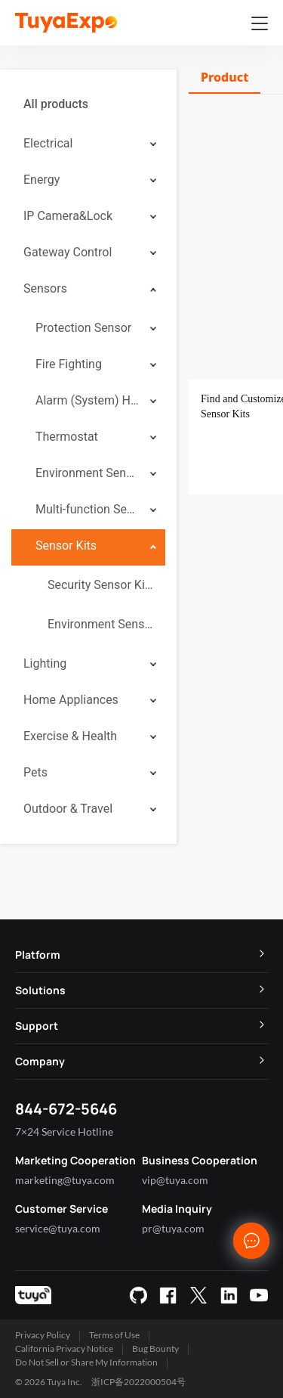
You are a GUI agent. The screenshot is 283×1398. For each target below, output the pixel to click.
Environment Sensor (87, 473)
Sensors (45, 288)
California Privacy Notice (64, 1348)
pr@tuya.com (173, 1228)
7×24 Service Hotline (64, 1131)
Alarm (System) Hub (87, 400)
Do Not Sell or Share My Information (86, 1362)
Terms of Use (114, 1335)
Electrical (47, 143)
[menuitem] (88, 104)
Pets (35, 772)
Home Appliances (70, 700)
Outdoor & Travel (67, 808)
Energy (41, 179)
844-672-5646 (66, 1109)
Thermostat (66, 436)
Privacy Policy (42, 1335)
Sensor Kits (66, 545)
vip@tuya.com (175, 1179)
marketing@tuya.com (65, 1179)
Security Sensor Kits (100, 585)
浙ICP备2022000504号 (138, 1381)
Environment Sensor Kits (100, 624)
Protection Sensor (83, 328)
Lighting (44, 663)
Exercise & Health (70, 736)
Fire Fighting (68, 364)
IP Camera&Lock (67, 216)
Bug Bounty (155, 1348)
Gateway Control (67, 252)
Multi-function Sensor (87, 509)
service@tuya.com (57, 1228)
